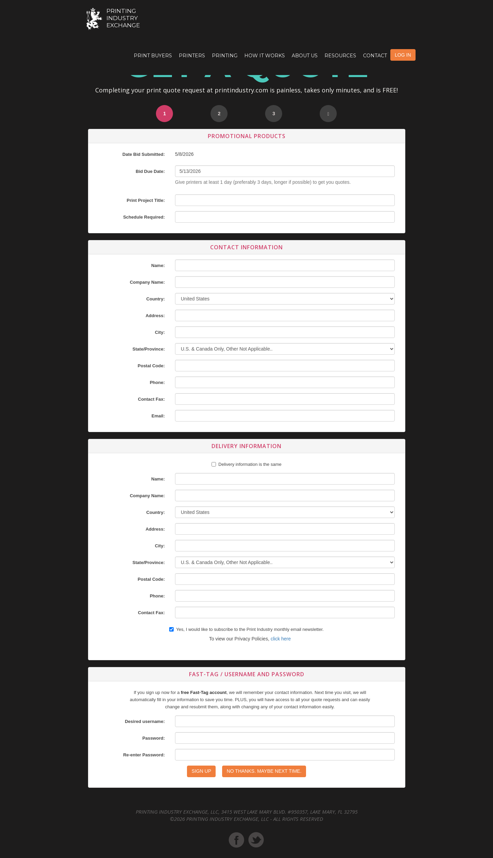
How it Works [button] (264, 56)
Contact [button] (375, 56)
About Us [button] (305, 56)
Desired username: (145, 721)
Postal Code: (151, 365)
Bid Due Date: (150, 171)
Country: (155, 298)
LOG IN (403, 55)
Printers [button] (192, 56)
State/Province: (148, 349)
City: (160, 332)
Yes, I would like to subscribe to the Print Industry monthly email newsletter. (246, 629)
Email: (158, 415)
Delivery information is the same (249, 464)
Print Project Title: (146, 200)
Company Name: (147, 282)
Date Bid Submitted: (143, 154)
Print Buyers (153, 56)
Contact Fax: (151, 399)
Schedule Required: (144, 217)
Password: (153, 738)
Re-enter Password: (144, 754)
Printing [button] (224, 56)
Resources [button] (340, 56)
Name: (158, 265)
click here (281, 638)
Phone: (157, 382)
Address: (155, 315)
